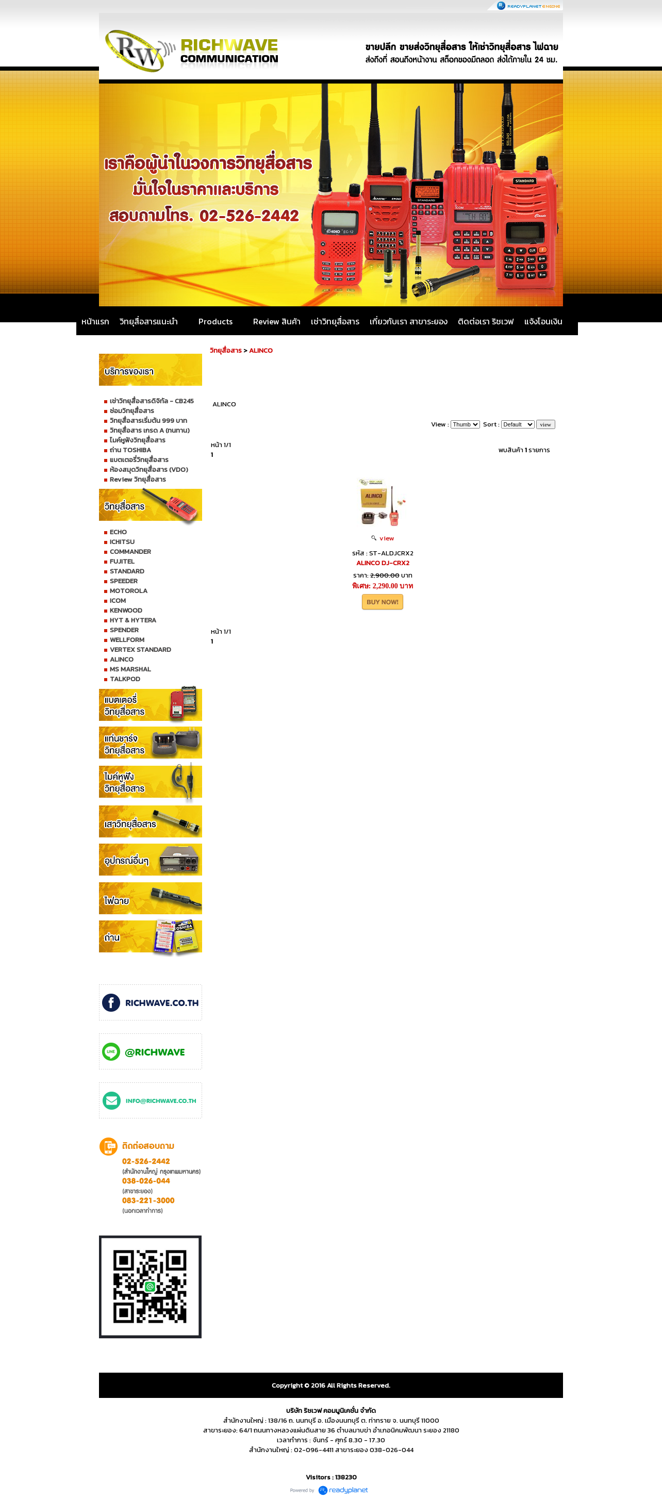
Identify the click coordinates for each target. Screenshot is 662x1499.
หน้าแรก (95, 321)
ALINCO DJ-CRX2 (382, 563)
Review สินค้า (277, 321)
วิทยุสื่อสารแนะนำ (149, 321)
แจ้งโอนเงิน (543, 321)
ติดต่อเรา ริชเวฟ (486, 321)
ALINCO (261, 350)
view (382, 538)
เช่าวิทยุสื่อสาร (335, 321)
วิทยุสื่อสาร (226, 350)
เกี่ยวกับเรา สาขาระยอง (409, 321)
